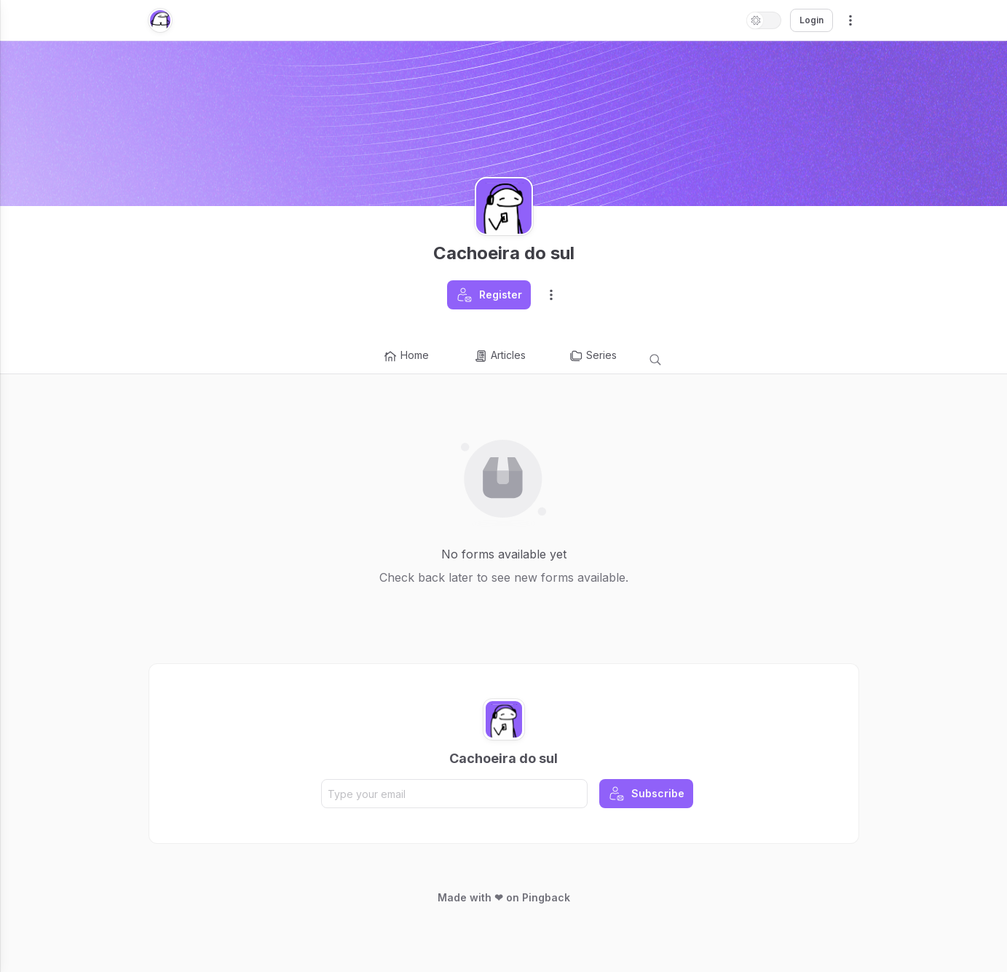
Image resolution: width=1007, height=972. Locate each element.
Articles (499, 356)
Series (593, 356)
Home (406, 356)
